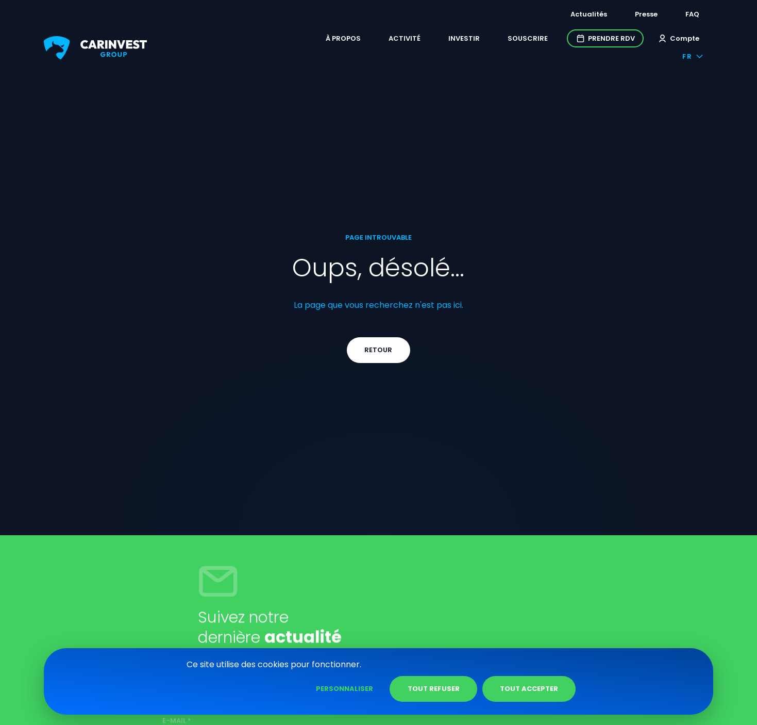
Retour (379, 425)
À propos (288, 40)
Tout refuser (548, 689)
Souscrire (473, 40)
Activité (350, 40)
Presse (636, 14)
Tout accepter (643, 689)
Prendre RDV (550, 40)
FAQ (682, 14)
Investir (409, 40)
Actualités (579, 14)
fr (683, 40)
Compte (624, 40)
